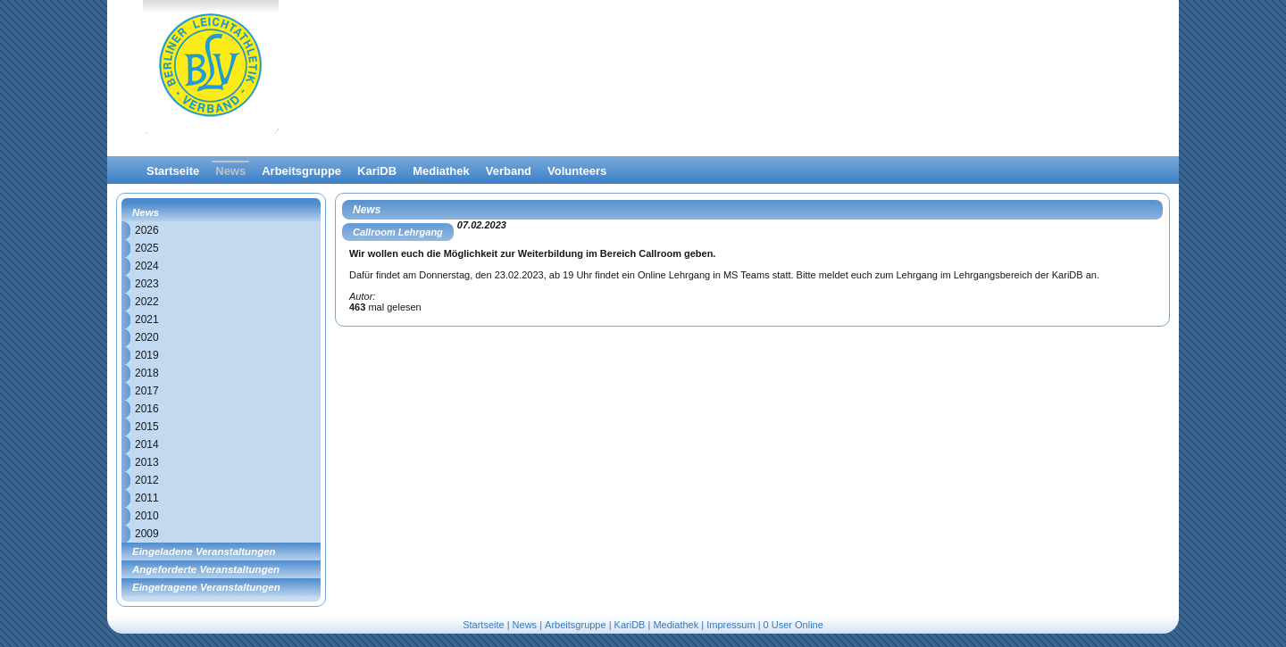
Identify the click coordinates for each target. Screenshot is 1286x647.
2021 (147, 319)
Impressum (730, 624)
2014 (147, 444)
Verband (508, 171)
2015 (147, 426)
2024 (147, 266)
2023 (147, 284)
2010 (147, 516)
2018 (147, 373)
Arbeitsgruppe (301, 171)
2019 (147, 355)
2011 (147, 498)
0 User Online (793, 624)
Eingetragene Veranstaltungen (206, 587)
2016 (147, 408)
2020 (147, 337)
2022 (147, 301)
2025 (147, 248)
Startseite (172, 171)
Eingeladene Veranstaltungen (204, 551)
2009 (147, 533)
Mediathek (441, 171)
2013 (147, 462)
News (230, 171)
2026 (147, 230)
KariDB (377, 171)
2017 (147, 391)
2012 (147, 480)
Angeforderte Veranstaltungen (206, 569)
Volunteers (576, 171)
